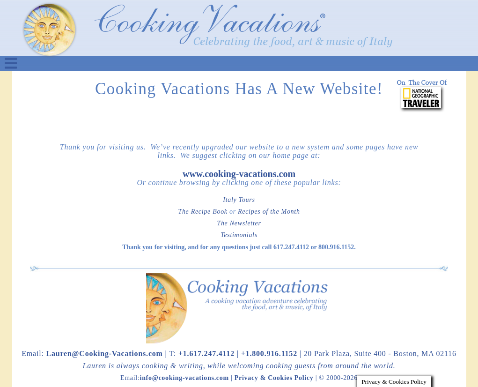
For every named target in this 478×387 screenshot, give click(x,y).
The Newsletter (239, 223)
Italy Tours (239, 199)
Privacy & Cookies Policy (274, 377)
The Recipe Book (202, 211)
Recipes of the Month (269, 211)
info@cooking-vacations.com (184, 377)
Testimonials (239, 234)
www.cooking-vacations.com (239, 174)
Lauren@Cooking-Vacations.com (104, 353)
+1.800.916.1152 (269, 353)
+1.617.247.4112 (206, 353)
